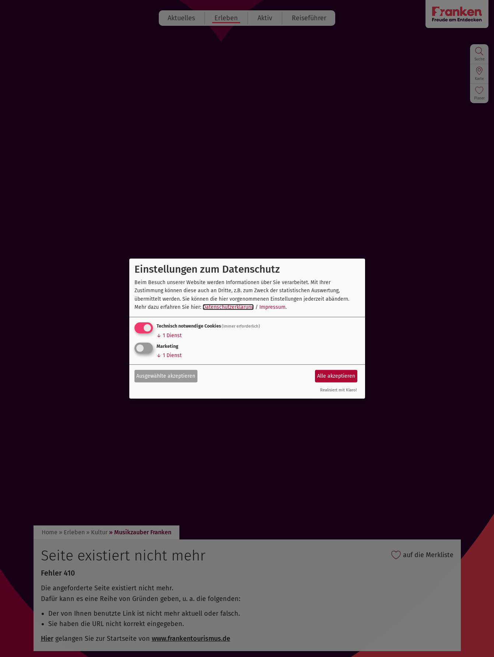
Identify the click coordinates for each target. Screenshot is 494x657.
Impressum (272, 307)
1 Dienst (169, 335)
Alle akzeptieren (336, 376)
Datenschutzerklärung (228, 307)
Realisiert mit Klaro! (338, 390)
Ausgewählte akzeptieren (165, 376)
